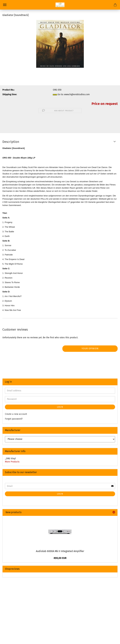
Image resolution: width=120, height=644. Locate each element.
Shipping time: (9, 94)
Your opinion (90, 348)
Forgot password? (14, 418)
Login (60, 407)
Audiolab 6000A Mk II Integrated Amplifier (60, 551)
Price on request (105, 104)
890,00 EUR (60, 558)
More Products (12, 461)
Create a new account (16, 414)
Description (10, 142)
